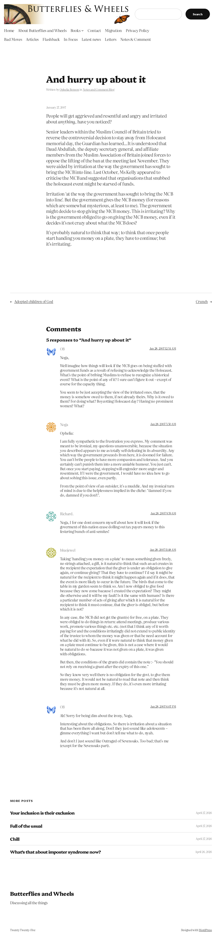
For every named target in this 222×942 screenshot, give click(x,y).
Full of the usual (26, 825)
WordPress (205, 930)
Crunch (202, 301)
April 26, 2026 (203, 852)
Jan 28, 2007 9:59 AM (163, 513)
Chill (14, 838)
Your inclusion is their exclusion (42, 812)
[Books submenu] (82, 30)
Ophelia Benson (69, 89)
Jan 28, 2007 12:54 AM (162, 348)
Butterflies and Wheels (42, 893)
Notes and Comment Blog (98, 89)
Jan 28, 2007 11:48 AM (163, 550)
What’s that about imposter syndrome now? (55, 851)
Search (198, 14)
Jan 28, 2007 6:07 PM (163, 706)
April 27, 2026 (204, 813)
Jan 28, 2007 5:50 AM (163, 424)
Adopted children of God (33, 301)
